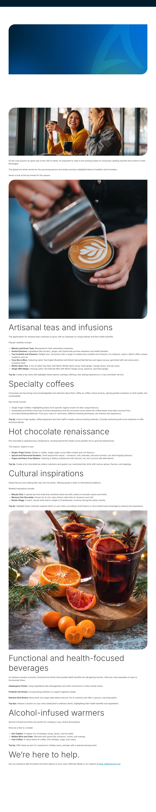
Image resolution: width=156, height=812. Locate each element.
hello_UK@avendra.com (109, 764)
